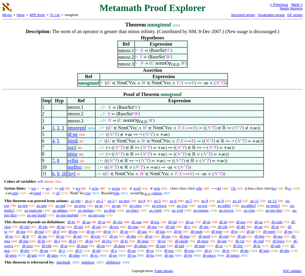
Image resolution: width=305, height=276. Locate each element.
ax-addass (60, 210)
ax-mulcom (33, 210)
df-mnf (199, 246)
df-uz (131, 250)
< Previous (279, 4)
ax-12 (272, 201)
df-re (226, 250)
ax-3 (111, 201)
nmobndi (63, 262)
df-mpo (202, 241)
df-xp (60, 236)
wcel (137, 188)
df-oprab (181, 241)
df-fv (124, 241)
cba (116, 193)
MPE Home (37, 15)
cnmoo (156, 193)
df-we (42, 236)
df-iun (160, 231)
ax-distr (110, 210)
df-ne (73, 134)
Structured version (243, 15)
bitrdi (73, 140)
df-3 (78, 250)
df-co (114, 236)
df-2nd (258, 241)
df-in (275, 226)
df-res (165, 236)
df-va (131, 255)
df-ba (150, 255)
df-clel (24, 226)
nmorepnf (77, 127)
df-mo (240, 222)
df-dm (131, 236)
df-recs (27, 246)
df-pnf (179, 246)
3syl (72, 173)
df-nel (78, 226)
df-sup (161, 246)
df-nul (39, 231)
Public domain (164, 271)
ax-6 (173, 201)
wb (61, 188)
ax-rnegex (201, 210)
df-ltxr (238, 246)
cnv (88, 193)
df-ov (162, 241)
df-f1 (73, 241)
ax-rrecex (226, 210)
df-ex (190, 222)
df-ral (96, 226)
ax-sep (42, 205)
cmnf (37, 193)
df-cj (208, 250)
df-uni (142, 231)
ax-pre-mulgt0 (67, 215)
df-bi (71, 222)
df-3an (136, 222)
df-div (24, 250)
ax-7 (188, 201)
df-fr (25, 236)
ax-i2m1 (132, 210)
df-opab (197, 231)
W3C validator (292, 271)
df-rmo (133, 226)
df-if (56, 231)
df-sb (223, 222)
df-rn (148, 236)
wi (47, 188)
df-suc (278, 236)
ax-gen (124, 201)
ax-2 (99, 201)
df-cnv (96, 236)
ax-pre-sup (96, 215)
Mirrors (7, 15)
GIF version (295, 15)
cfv (233, 188)
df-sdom (140, 246)
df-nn (44, 250)
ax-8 (204, 201)
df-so (9, 236)
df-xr (219, 246)
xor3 (72, 147)
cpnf (14, 193)
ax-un (116, 205)
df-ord (224, 236)
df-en (101, 246)
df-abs (285, 250)
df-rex (114, 226)
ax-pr (99, 205)
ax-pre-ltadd (36, 215)
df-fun (24, 241)
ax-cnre (249, 210)
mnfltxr (75, 167)
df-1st (239, 241)
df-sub (275, 246)
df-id (250, 231)
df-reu (152, 226)
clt (58, 193)
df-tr (234, 231)
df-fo (89, 241)
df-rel (77, 236)
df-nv (113, 255)
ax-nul (60, 205)
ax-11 (254, 201)
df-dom (119, 246)
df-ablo (74, 255)
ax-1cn (182, 205)
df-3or (118, 222)
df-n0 (96, 250)
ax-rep (23, 205)
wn (33, 188)
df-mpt (216, 231)
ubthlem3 (113, 262)
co (274, 188)
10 (64, 173)
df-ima (184, 236)
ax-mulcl (273, 205)
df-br (178, 231)
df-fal (172, 222)
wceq (116, 188)
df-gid (32, 255)
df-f (57, 241)
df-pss (21, 231)
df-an (86, 222)
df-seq (169, 250)
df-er (64, 246)
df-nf (206, 222)
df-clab (276, 222)
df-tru (154, 222)
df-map (82, 246)
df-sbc (204, 226)
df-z (114, 250)
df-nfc (43, 226)
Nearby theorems (291, 8)
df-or (101, 222)
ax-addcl (224, 205)
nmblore (88, 262)
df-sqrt (264, 250)
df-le (257, 246)
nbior (73, 153)
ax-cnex (136, 205)
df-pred (204, 236)
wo (78, 188)
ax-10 (237, 201)
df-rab (170, 226)
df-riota (143, 241)
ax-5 (157, 201)
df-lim (259, 236)
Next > (297, 4)
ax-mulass (86, 210)
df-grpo (11, 255)
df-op (124, 231)
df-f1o (107, 241)
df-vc (94, 255)
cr (289, 188)
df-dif (240, 226)
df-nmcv (209, 255)
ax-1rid (177, 210)
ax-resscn (159, 205)
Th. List (55, 15)
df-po (288, 231)
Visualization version (271, 15)
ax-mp (76, 201)
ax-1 (88, 201)
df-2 (61, 250)
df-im (244, 250)
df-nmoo (232, 255)
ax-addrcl (248, 205)
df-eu (258, 222)
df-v (187, 226)
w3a (95, 188)
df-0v (188, 255)
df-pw (73, 231)
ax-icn (202, 205)
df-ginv (52, 255)
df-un (258, 226)
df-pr (107, 231)
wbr (199, 188)
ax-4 (141, 201)
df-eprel (269, 231)
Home (21, 15)
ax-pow (80, 205)
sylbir (73, 160)
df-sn (91, 231)
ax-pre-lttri (273, 210)
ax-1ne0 (155, 210)
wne (157, 188)
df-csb (223, 226)
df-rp (150, 250)
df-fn (41, 241)
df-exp (189, 250)
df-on (241, 236)
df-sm (168, 255)
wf (219, 188)
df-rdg (47, 246)
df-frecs (278, 241)
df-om (222, 241)
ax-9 (220, 201)
